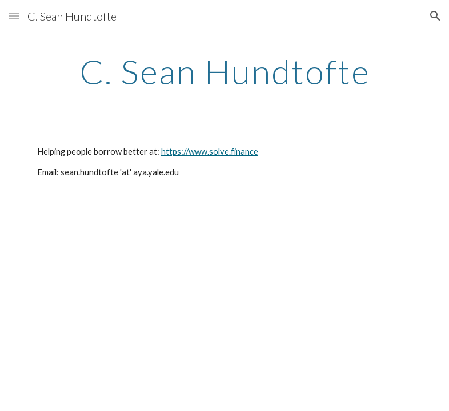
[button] (13, 15)
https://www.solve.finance (209, 151)
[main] (225, 71)
